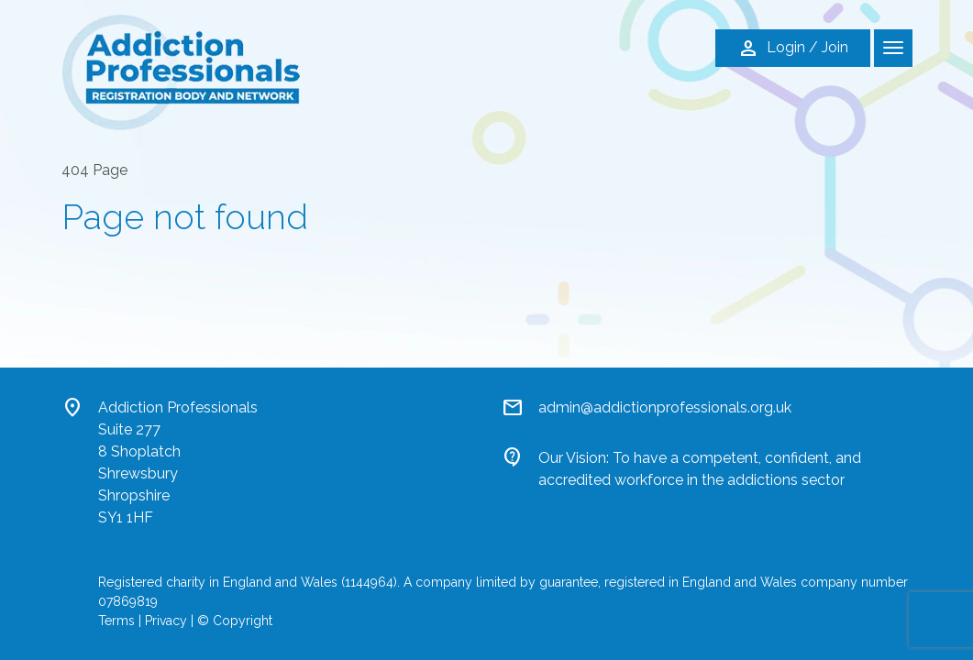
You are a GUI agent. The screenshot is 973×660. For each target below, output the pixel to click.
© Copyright (234, 620)
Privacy (166, 620)
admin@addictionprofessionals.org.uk (664, 407)
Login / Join (792, 48)
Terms (116, 620)
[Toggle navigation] (893, 48)
